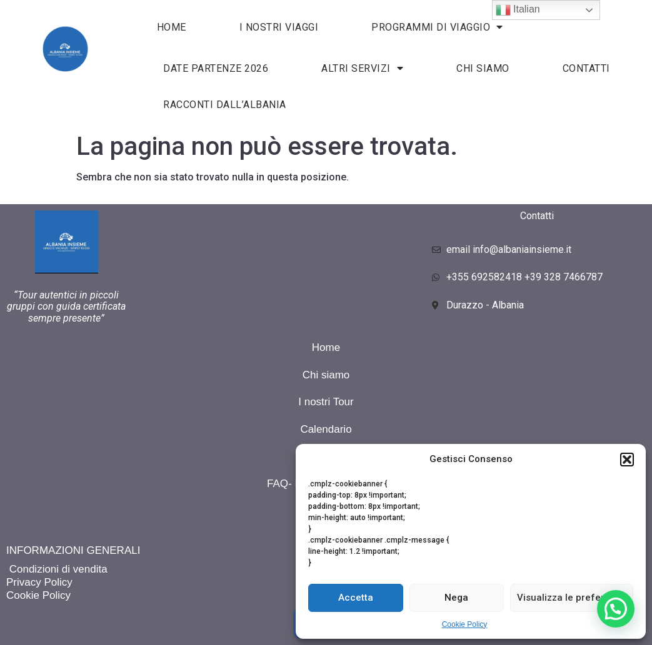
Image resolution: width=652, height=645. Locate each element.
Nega (456, 597)
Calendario (325, 429)
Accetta (355, 597)
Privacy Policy (39, 582)
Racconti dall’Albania (224, 105)
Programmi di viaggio (437, 27)
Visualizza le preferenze (571, 597)
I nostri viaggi (279, 27)
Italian (518, 9)
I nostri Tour (326, 402)
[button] (627, 459)
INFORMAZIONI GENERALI (73, 550)
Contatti (586, 68)
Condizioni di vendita (57, 569)
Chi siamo (482, 68)
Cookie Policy (465, 624)
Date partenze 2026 (215, 68)
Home (326, 347)
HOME (171, 27)
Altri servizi (362, 68)
